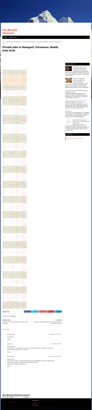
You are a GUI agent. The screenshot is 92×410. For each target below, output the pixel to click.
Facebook (35, 405)
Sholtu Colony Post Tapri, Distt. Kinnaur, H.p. (17, 101)
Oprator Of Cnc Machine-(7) (13, 154)
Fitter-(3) (13, 259)
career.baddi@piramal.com (7, 290)
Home (5, 37)
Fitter (9, 87)
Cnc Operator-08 (10, 147)
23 (9, 138)
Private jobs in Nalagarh (29, 41)
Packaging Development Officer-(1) (13, 214)
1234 (9, 93)
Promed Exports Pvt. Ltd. (4, 72)
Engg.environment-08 (10, 101)
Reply (8, 339)
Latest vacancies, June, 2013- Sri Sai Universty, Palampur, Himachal (75, 101)
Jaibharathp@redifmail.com (7, 87)
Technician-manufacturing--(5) (13, 297)
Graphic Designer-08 (10, 177)
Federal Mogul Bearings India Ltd (4, 80)
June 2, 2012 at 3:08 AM (56, 343)
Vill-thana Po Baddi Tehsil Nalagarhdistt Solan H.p (17, 147)
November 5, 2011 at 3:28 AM (55, 334)
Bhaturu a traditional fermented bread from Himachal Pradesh (79, 80)
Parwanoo (19, 41)
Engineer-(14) (13, 146)
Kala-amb (23, 87)
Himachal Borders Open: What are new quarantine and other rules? (81, 121)
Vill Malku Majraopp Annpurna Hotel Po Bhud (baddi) (17, 169)
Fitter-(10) (13, 87)
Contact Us (13, 37)
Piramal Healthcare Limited (4, 290)
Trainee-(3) (13, 72)
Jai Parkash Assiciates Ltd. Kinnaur (4, 101)
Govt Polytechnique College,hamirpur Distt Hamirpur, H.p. (24, 80)
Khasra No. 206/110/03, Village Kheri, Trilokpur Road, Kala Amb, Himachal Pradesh (17, 110)
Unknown (10, 344)
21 (9, 119)
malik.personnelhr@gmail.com (7, 93)
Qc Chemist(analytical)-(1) (13, 184)
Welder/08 (10, 252)
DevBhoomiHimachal (75, 138)
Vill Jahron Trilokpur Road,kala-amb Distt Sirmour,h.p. (17, 237)
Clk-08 (10, 282)
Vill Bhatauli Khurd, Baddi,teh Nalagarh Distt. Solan (17, 290)
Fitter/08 (10, 259)
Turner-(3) (13, 244)
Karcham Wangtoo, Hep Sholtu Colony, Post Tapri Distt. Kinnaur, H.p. (24, 101)
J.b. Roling (4, 87)
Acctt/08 (10, 274)
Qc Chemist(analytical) (10, 184)
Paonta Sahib (23, 93)
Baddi (8, 41)
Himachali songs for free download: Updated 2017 (80, 67)
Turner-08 (10, 244)
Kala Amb (13, 41)
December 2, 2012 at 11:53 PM (55, 356)
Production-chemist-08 (10, 199)
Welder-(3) (13, 252)
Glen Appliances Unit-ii (4, 147)
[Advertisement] (46, 11)
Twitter (34, 403)
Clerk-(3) (13, 282)
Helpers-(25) (13, 93)
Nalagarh (16, 72)
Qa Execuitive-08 (10, 229)
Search (16, 402)
